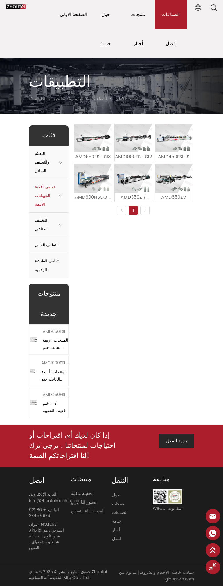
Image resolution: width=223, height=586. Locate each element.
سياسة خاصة (183, 572)
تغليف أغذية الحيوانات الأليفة (59, 98)
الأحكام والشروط (154, 572)
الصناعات (99, 98)
